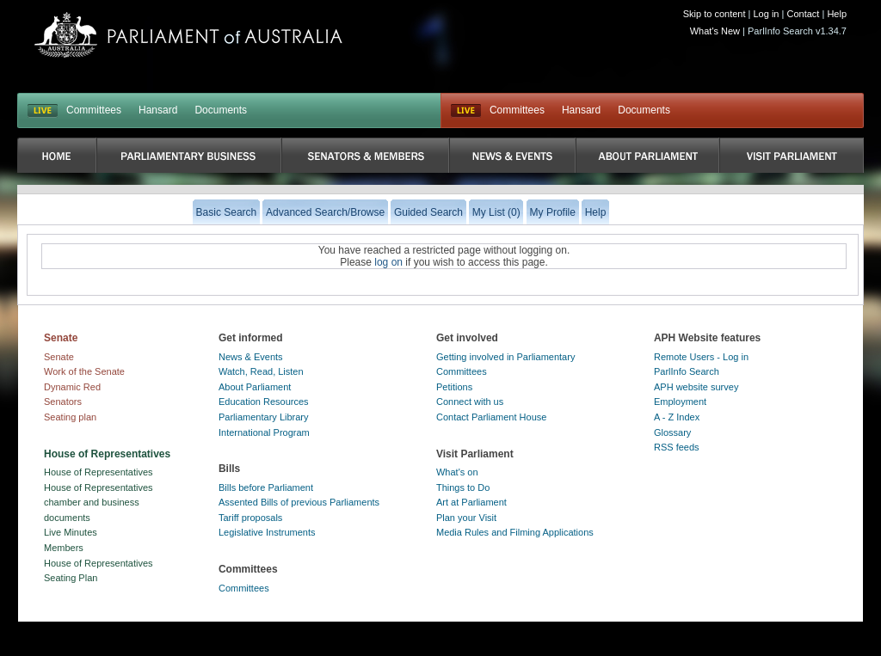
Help (837, 14)
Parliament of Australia (188, 35)
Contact (802, 14)
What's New (715, 31)
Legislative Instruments (267, 532)
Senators (63, 401)
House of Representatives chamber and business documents (98, 502)
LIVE (43, 111)
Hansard (158, 110)
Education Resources (264, 401)
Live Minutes (70, 532)
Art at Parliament (471, 502)
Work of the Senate (84, 371)
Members (63, 548)
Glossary (672, 432)
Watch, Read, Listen (261, 371)
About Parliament (255, 387)
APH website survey (696, 387)
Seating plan (70, 417)
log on (388, 262)
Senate (59, 357)
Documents (220, 110)
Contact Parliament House (491, 417)
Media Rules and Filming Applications (515, 532)
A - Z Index (676, 417)
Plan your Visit (466, 517)
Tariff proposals (250, 517)
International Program (264, 432)
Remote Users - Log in (701, 357)
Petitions (454, 387)
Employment (680, 401)
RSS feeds (676, 447)
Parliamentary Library (264, 417)
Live (466, 111)
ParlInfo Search (686, 371)
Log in (766, 14)
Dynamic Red (72, 387)
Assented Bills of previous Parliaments (299, 502)
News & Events (251, 357)
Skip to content (714, 14)
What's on (457, 472)
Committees (93, 110)
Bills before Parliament (266, 487)
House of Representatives (98, 472)
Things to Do (463, 487)
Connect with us (469, 401)
